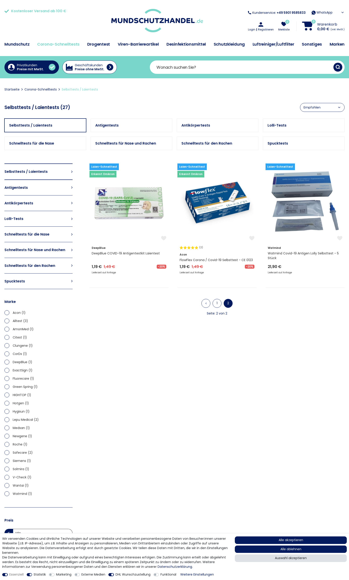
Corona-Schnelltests (58, 44)
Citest (20, 337)
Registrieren (266, 29)
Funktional (168, 574)
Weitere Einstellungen (197, 574)
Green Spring (25, 387)
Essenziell (16, 574)
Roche (20, 444)
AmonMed (23, 329)
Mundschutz (17, 44)
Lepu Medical (26, 419)
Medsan (21, 428)
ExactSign (22, 370)
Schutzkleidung (229, 44)
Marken (337, 44)
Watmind (22, 493)
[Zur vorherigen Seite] (205, 303)
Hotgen (21, 403)
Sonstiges (312, 44)
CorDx (20, 354)
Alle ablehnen (290, 549)
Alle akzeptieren (291, 540)
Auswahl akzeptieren (291, 558)
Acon (19, 312)
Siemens (22, 461)
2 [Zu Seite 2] (228, 303)
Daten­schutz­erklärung (175, 566)
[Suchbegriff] (241, 67)
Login (251, 29)
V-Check (22, 477)
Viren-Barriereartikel (138, 44)
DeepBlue (22, 362)
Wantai (21, 485)
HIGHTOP (22, 395)
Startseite (12, 89)
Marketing (63, 574)
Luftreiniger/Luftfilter (273, 44)
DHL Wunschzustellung (133, 574)
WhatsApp (322, 12)
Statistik (40, 574)
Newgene (22, 436)
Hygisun (21, 411)
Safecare (23, 452)
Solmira (21, 469)
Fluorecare (23, 378)
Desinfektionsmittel (186, 44)
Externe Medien (93, 574)
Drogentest (98, 44)
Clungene (23, 345)
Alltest (20, 321)
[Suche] (337, 67)
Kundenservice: (277, 12)
